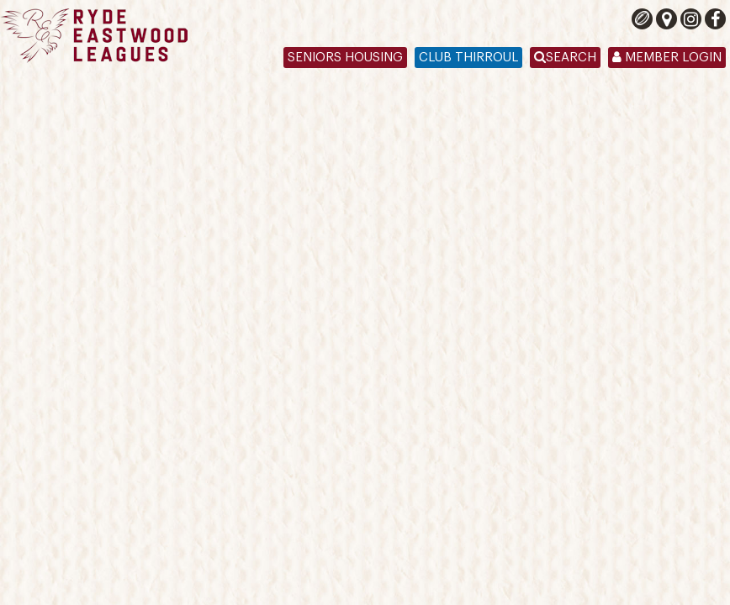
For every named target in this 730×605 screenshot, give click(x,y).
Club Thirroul (468, 57)
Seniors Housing (345, 57)
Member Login (667, 57)
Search (565, 57)
